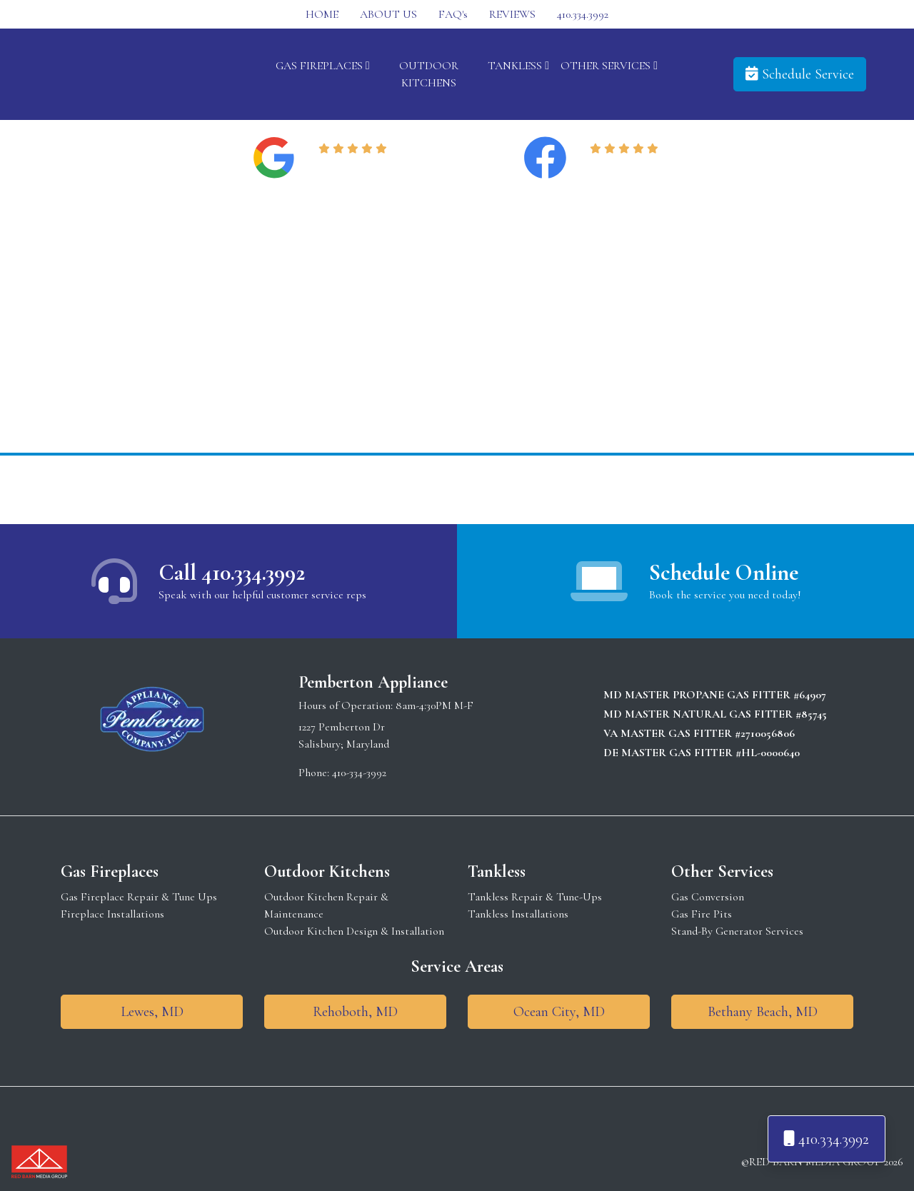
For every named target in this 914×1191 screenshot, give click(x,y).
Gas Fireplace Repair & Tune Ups (139, 897)
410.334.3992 (582, 14)
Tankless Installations (518, 914)
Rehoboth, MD (355, 1011)
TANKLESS (518, 66)
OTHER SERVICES (609, 66)
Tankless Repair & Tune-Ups (535, 897)
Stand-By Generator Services (737, 931)
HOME (322, 14)
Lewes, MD (152, 1011)
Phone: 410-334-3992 (342, 772)
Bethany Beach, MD (763, 1011)
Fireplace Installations (112, 914)
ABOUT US (388, 14)
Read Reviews (355, 166)
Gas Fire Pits (701, 914)
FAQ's (453, 14)
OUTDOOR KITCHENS (428, 74)
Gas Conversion (707, 897)
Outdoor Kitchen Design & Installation (354, 931)
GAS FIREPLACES (323, 66)
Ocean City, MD (559, 1011)
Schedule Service (799, 74)
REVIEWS (512, 14)
